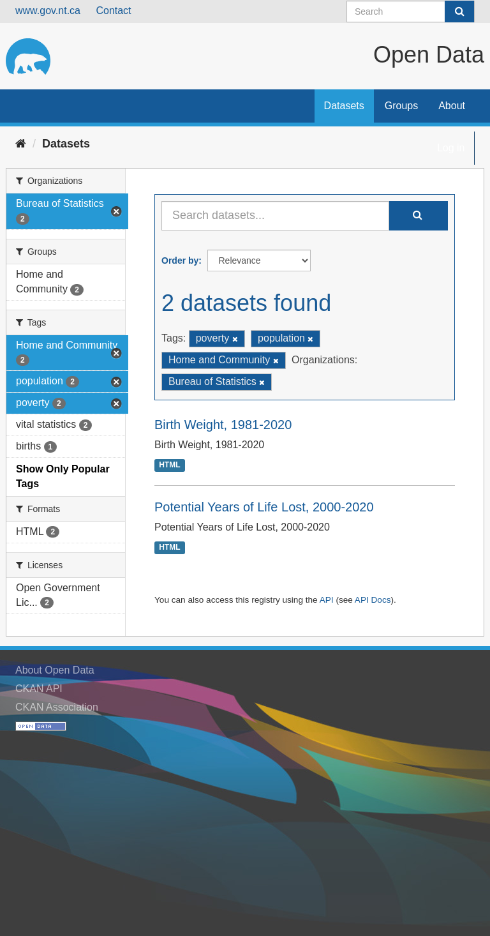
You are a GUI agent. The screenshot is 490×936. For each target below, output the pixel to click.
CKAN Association (56, 707)
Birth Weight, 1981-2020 (223, 425)
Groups (401, 105)
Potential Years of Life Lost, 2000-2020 (264, 507)
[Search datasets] (410, 11)
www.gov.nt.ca (47, 10)
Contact (113, 10)
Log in (451, 147)
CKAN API (39, 688)
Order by (179, 260)
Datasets (344, 105)
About (451, 105)
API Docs (373, 600)
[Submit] (459, 11)
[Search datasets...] (275, 215)
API (327, 600)
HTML (169, 465)
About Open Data (54, 670)
